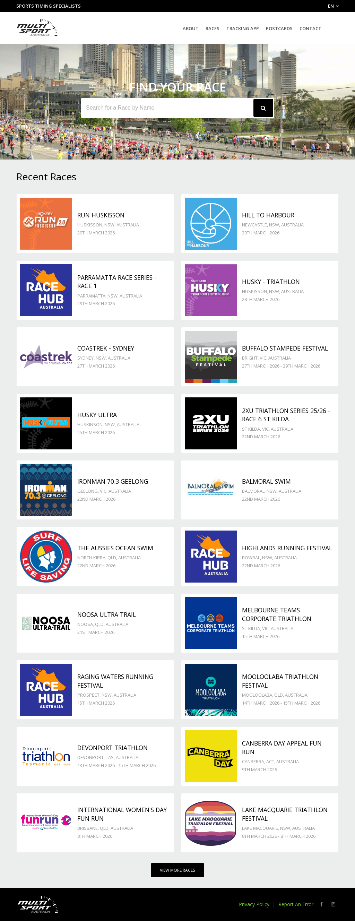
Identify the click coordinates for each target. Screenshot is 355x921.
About (191, 28)
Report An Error (295, 904)
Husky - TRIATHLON (271, 281)
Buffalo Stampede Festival (285, 348)
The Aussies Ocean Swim (115, 548)
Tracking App (242, 28)
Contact (310, 28)
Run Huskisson (100, 215)
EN (333, 6)
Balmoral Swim (266, 481)
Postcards (279, 28)
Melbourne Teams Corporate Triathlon (276, 614)
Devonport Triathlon (112, 747)
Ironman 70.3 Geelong (112, 481)
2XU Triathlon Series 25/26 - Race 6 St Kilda (286, 414)
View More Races (177, 870)
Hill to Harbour (268, 215)
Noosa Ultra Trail (106, 614)
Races (212, 28)
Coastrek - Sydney (105, 348)
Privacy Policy (254, 904)
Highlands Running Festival (287, 548)
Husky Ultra (97, 415)
